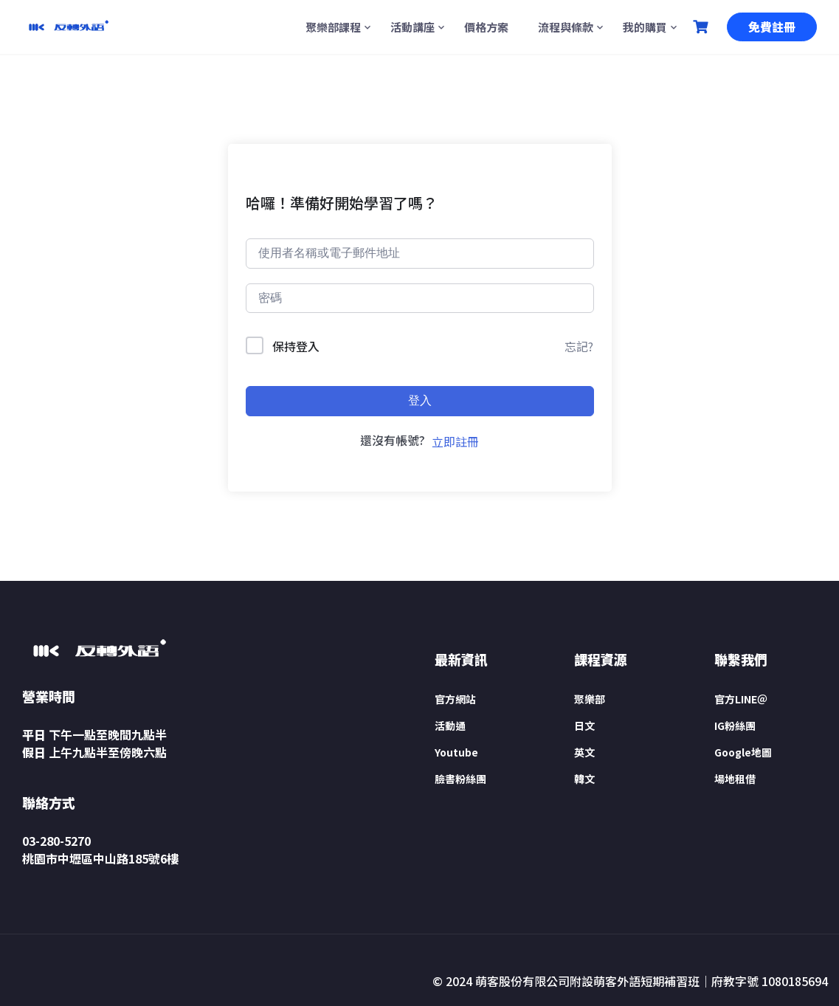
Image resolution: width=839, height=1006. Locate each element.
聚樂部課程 (333, 27)
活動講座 (412, 27)
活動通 (450, 725)
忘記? (578, 346)
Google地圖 (743, 752)
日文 (584, 725)
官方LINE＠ (740, 699)
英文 (584, 752)
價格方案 (486, 27)
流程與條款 (565, 27)
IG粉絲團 (735, 725)
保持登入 (296, 346)
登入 (420, 400)
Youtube (456, 752)
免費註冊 (771, 26)
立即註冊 (455, 441)
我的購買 (645, 27)
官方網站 (455, 699)
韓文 (584, 778)
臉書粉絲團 (460, 778)
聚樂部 (589, 699)
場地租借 (735, 778)
